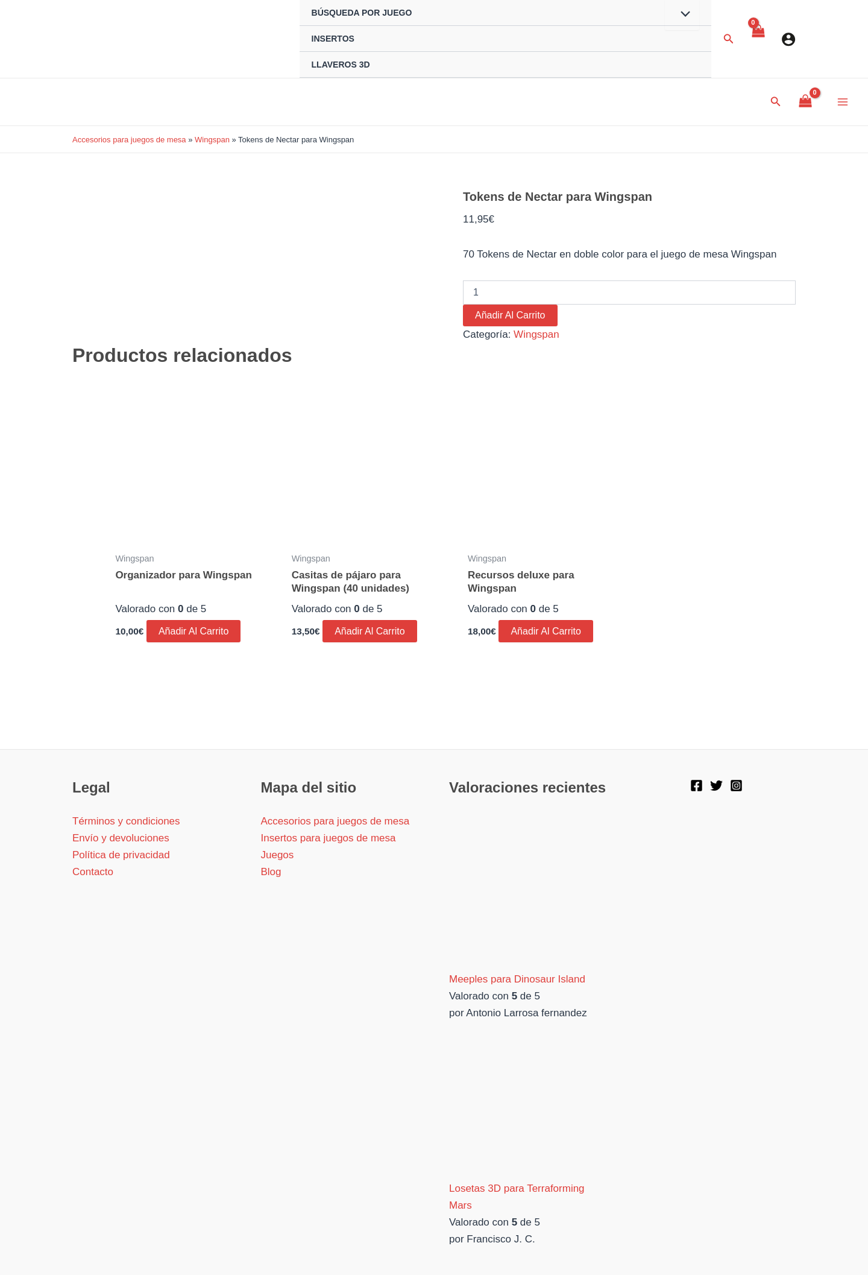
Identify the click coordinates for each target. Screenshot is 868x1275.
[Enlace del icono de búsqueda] (728, 39)
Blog (271, 872)
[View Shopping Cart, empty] (757, 39)
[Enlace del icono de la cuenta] (788, 39)
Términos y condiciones (126, 821)
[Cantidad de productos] (629, 292)
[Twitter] (716, 785)
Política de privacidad (121, 855)
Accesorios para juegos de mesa (129, 139)
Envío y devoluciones (120, 838)
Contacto (92, 872)
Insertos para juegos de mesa (328, 838)
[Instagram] (736, 785)
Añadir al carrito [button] (194, 631)
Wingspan (212, 139)
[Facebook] (696, 785)
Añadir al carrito (510, 315)
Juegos (277, 855)
